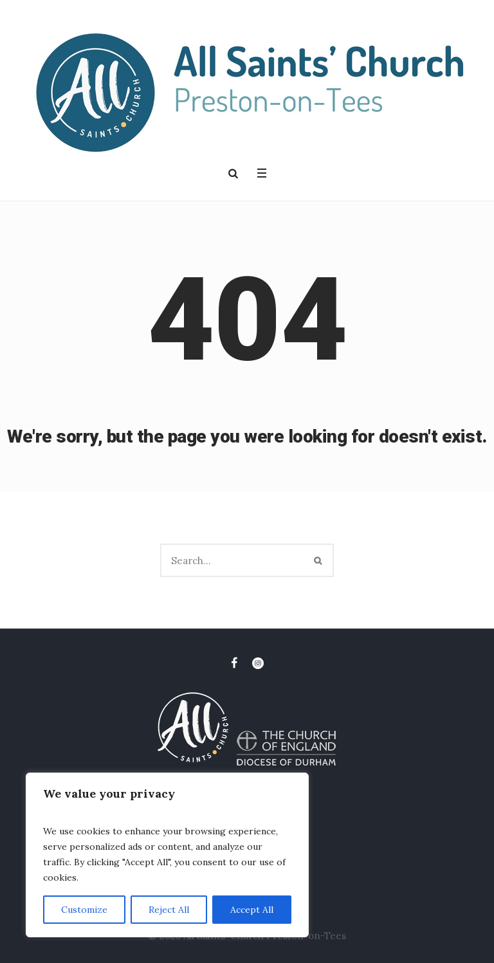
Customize (84, 909)
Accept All (251, 909)
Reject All (169, 909)
